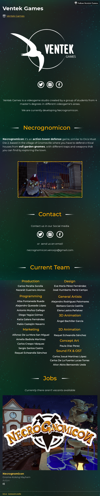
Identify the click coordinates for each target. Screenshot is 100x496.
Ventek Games (15, 16)
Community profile (14, 494)
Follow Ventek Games (86, 3)
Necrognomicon (13, 473)
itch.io (5, 494)
